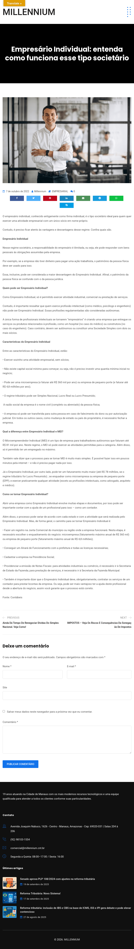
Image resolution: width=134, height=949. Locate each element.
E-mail (71, 666)
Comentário (10, 722)
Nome (7, 666)
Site (5, 687)
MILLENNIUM (29, 12)
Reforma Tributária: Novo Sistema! (40, 893)
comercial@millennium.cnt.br (27, 848)
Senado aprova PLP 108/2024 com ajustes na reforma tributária (57, 879)
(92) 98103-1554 (20, 839)
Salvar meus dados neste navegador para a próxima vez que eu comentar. (49, 711)
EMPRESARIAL (60, 191)
